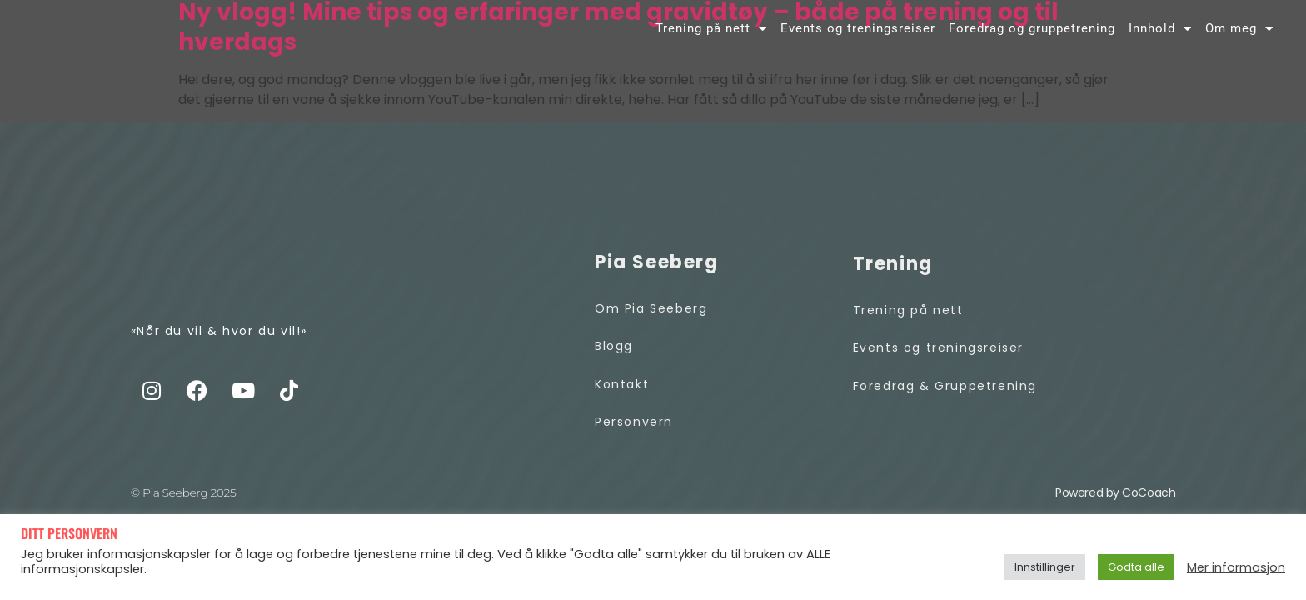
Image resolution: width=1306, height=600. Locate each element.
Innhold (1160, 38)
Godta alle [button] (1136, 567)
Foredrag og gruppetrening (1032, 39)
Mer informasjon (1236, 567)
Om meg (1239, 38)
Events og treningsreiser (857, 39)
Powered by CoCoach (1115, 512)
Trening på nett (711, 38)
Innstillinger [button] (1044, 567)
